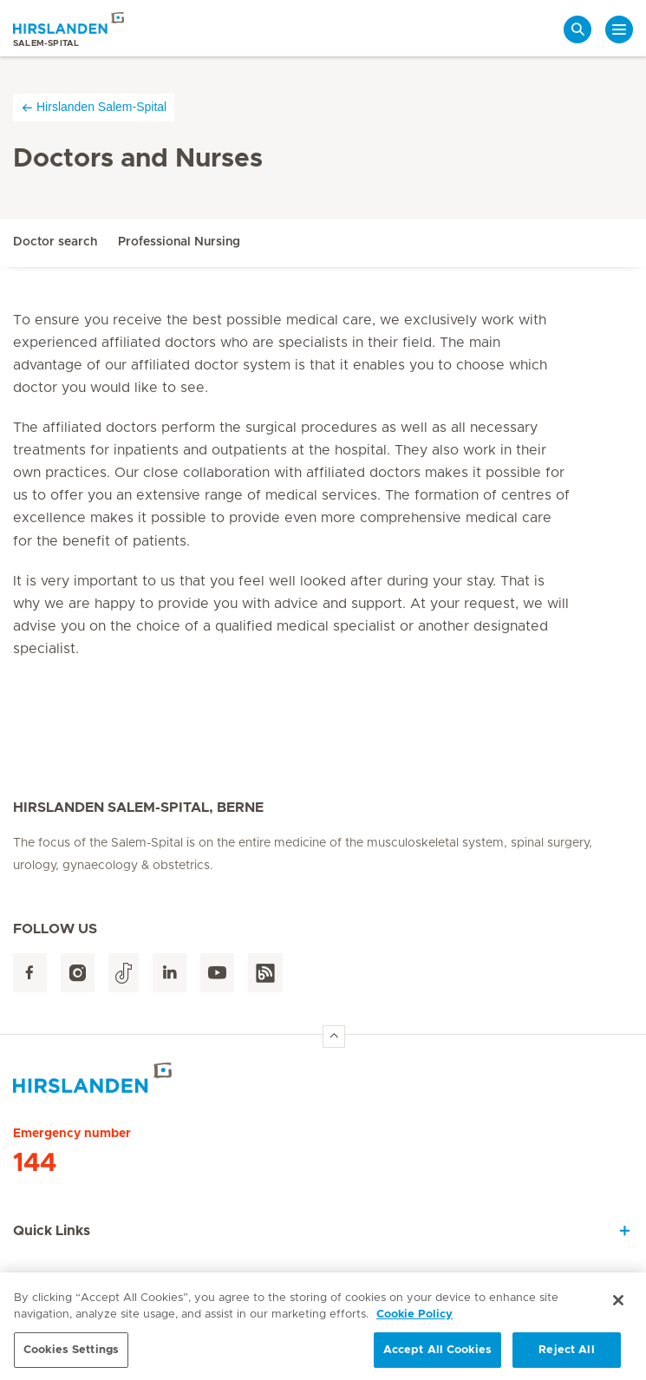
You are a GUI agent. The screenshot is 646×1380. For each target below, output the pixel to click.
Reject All (566, 1355)
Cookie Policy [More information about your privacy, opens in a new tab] (414, 1319)
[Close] (618, 1305)
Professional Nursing (179, 242)
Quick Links (51, 1231)
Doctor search (55, 242)
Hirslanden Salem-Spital (93, 107)
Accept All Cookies (437, 1355)
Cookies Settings (71, 1355)
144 (34, 1163)
